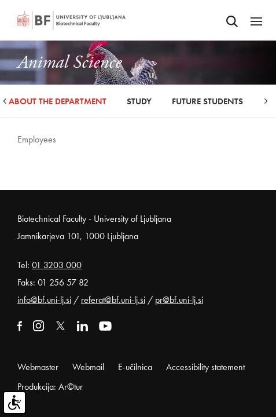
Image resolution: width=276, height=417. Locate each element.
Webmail (88, 367)
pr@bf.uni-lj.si (179, 300)
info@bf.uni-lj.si (44, 300)
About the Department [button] (57, 101)
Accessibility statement (205, 367)
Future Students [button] (207, 101)
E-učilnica (135, 367)
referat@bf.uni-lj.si (113, 300)
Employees (36, 139)
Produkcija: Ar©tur (50, 387)
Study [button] (139, 101)
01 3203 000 (57, 265)
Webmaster (37, 367)
